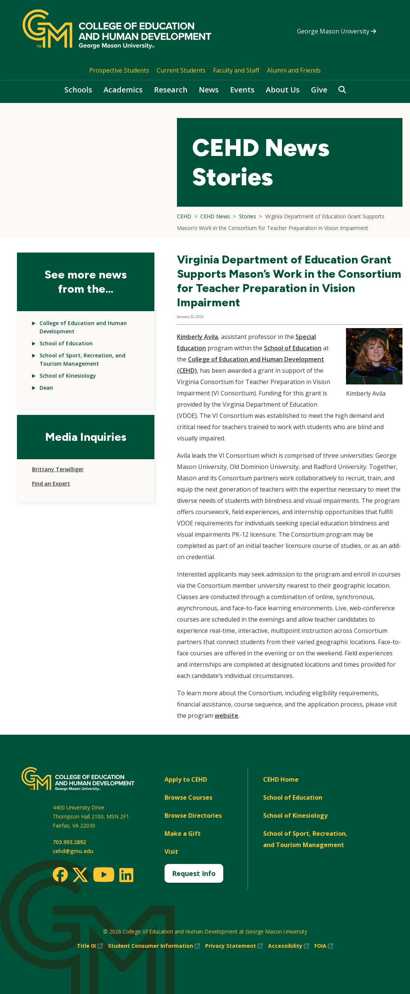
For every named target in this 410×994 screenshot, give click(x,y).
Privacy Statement (234, 945)
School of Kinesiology (68, 375)
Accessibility (288, 945)
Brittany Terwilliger (58, 469)
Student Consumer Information (154, 945)
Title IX (90, 945)
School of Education (66, 343)
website (226, 715)
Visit (171, 851)
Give (319, 90)
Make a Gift (183, 833)
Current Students (181, 70)
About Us (283, 90)
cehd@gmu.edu (73, 851)
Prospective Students (119, 70)
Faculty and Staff (236, 70)
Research (170, 90)
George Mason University (336, 31)
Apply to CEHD (186, 779)
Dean (46, 387)
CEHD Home (281, 779)
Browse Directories (193, 815)
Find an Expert (51, 483)
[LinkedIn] (126, 875)
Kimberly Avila (197, 337)
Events (242, 90)
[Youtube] (104, 876)
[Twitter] (80, 875)
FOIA (323, 945)
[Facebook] (60, 874)
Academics (123, 90)
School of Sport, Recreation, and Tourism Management (305, 839)
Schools (78, 90)
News (209, 90)
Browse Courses (188, 797)
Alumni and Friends (294, 70)
